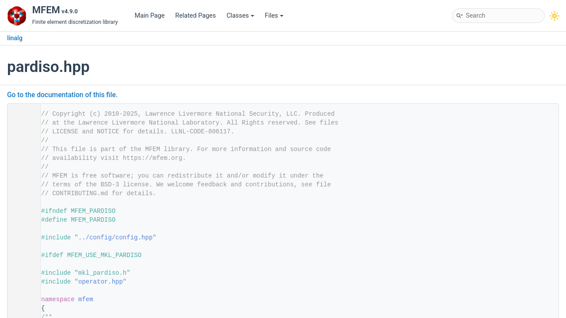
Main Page (149, 15)
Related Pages (195, 15)
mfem (85, 299)
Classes (240, 15)
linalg (15, 38)
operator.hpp (100, 281)
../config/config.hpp (115, 237)
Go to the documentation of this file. (62, 95)
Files (274, 15)
